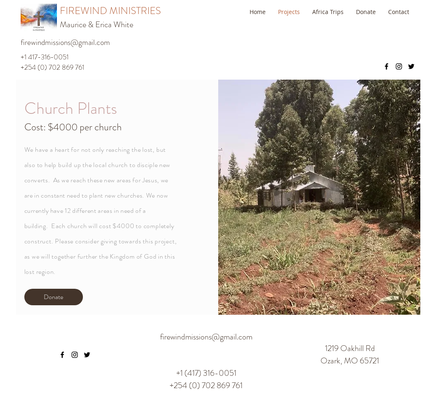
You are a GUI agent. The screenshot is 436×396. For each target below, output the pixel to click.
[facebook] (386, 66)
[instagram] (399, 66)
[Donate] (53, 297)
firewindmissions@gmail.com (65, 42)
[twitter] (411, 66)
